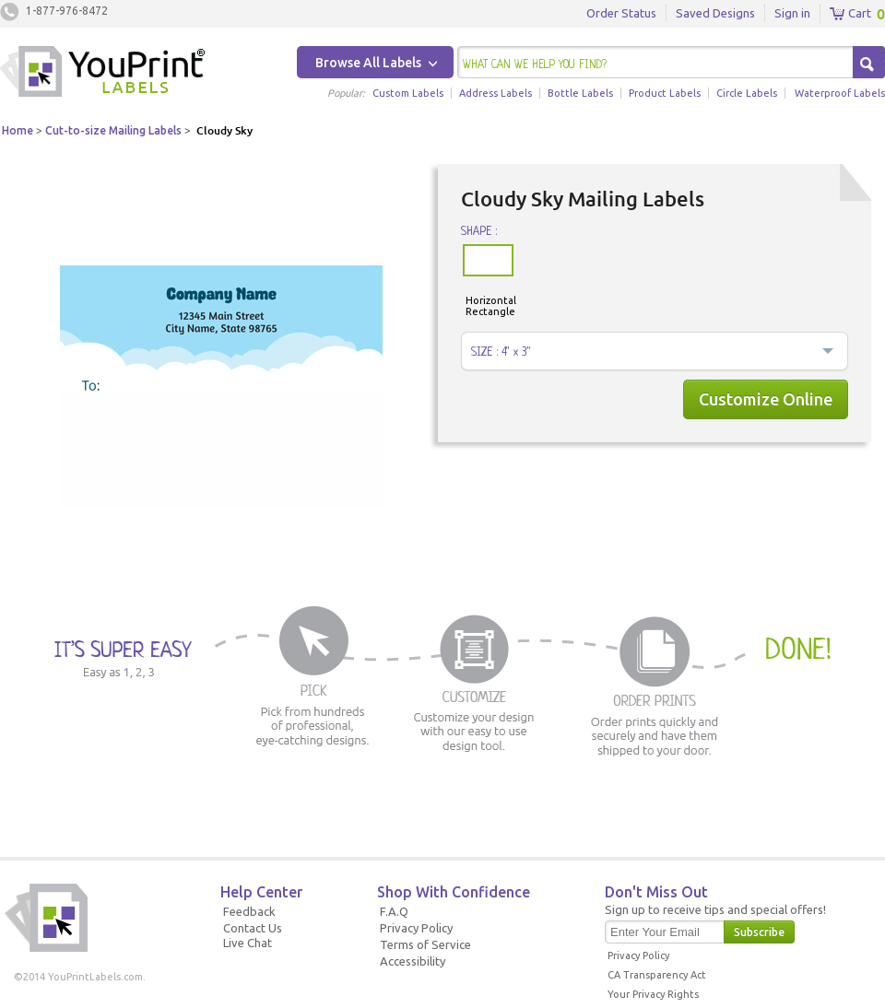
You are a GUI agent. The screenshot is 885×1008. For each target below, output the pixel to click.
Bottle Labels (580, 93)
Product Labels (665, 93)
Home (17, 130)
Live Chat (247, 942)
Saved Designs (715, 12)
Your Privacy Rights (653, 994)
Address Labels (495, 93)
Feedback (249, 911)
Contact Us (252, 927)
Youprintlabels (102, 73)
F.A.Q (394, 911)
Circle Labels (746, 93)
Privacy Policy (416, 927)
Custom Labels (407, 93)
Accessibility (412, 961)
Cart (850, 13)
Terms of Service (425, 944)
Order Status (621, 12)
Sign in (792, 12)
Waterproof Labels (840, 93)
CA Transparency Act (657, 974)
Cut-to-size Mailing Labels (113, 130)
